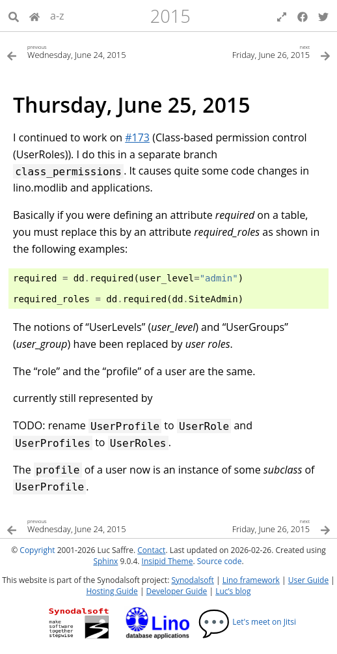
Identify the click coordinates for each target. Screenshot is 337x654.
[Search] (13, 15)
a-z (57, 15)
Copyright (37, 550)
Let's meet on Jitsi (247, 621)
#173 (137, 137)
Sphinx (105, 561)
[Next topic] (249, 51)
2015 (170, 16)
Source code (219, 561)
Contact (151, 550)
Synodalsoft (192, 580)
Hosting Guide (111, 591)
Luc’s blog (232, 591)
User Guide (308, 580)
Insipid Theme (167, 561)
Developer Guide (177, 591)
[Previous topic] (87, 51)
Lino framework (251, 580)
